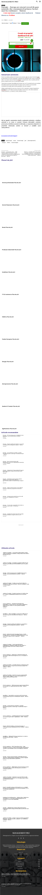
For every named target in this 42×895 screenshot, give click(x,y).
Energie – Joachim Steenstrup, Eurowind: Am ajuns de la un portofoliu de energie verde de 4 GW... (13, 514)
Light (11, 23)
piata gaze (4, 142)
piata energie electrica (32, 140)
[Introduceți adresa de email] (21, 43)
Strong (19, 23)
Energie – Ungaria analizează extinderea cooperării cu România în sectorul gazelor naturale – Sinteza (13, 444)
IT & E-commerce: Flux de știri (10, 294)
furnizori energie (20, 140)
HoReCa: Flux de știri (8, 317)
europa (14, 140)
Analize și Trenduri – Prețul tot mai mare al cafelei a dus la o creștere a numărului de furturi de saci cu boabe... (15, 594)
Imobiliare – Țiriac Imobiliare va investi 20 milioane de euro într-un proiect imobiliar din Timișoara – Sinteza (15, 614)
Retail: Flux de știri (7, 227)
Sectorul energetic (14, 142)
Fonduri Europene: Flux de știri (10, 339)
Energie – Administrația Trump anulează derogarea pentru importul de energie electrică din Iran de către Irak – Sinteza (16, 808)
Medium (14, 23)
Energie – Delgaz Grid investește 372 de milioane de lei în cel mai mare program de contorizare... (13, 488)
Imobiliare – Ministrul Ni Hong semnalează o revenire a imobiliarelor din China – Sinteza (15, 737)
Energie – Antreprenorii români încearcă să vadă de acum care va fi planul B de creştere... (13, 497)
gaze (25, 140)
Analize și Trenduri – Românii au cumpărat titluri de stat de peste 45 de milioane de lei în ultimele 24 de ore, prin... (15, 563)
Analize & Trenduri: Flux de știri (11, 406)
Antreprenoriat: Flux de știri (10, 384)
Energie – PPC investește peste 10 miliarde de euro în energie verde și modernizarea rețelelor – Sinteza (13, 436)
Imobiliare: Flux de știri (8, 272)
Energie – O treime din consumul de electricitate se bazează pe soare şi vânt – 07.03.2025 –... (13, 506)
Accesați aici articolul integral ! (9, 136)
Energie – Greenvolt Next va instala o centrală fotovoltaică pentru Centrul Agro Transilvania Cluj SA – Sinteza (13, 453)
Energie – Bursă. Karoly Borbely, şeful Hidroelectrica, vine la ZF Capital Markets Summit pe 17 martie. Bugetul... (13, 462)
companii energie (9, 140)
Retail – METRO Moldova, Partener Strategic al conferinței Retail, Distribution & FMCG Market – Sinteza (16, 727)
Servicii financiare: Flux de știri (10, 205)
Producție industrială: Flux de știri (11, 249)
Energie (3, 5)
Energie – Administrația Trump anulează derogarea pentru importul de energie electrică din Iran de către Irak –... (13, 471)
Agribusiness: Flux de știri (9, 428)
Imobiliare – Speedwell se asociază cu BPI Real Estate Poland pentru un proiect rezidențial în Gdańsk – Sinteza (15, 696)
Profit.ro (5, 20)
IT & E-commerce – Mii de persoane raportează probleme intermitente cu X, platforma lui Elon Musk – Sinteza (16, 686)
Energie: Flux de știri (8, 361)
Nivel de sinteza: (5, 23)
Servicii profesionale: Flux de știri (11, 182)
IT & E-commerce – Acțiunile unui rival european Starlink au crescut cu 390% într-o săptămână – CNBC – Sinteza (16, 716)
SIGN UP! (21, 46)
